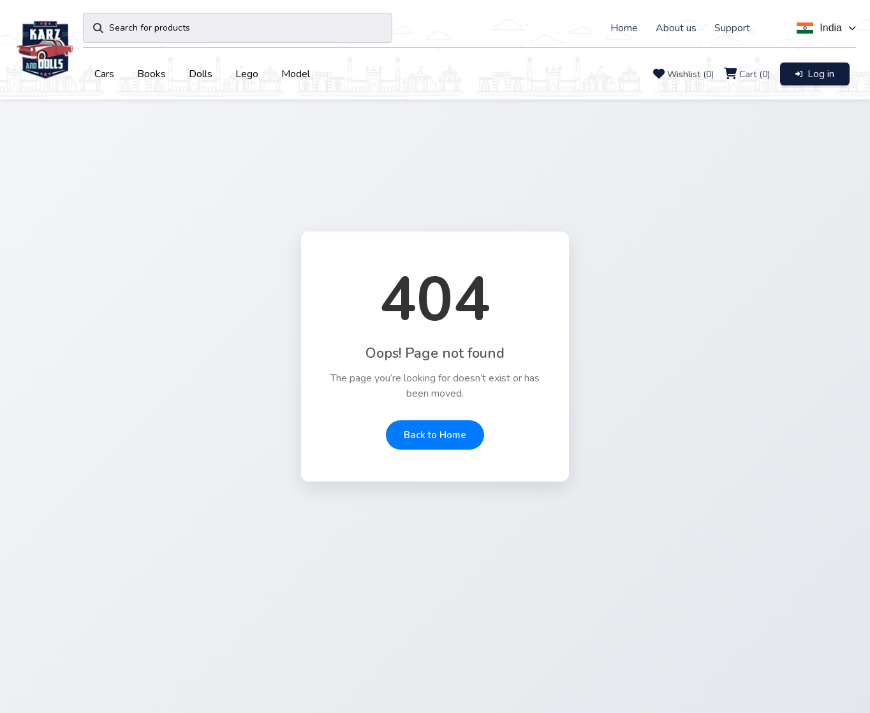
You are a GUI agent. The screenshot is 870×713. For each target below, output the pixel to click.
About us (676, 28)
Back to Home (435, 435)
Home (624, 28)
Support (732, 28)
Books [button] (151, 74)
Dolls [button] (200, 74)
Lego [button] (246, 74)
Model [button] (295, 74)
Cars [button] (104, 74)
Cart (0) (754, 74)
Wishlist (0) (690, 74)
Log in (814, 74)
